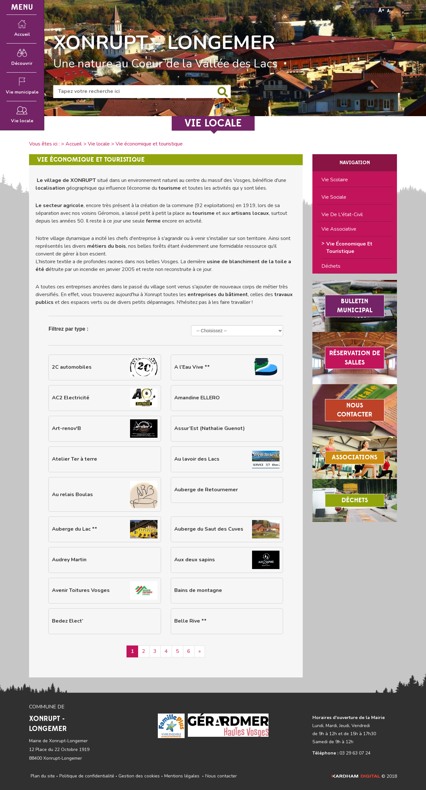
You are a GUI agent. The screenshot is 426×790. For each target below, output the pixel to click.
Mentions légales (181, 776)
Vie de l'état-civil (342, 214)
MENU (22, 7)
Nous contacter (221, 776)
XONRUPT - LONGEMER (164, 42)
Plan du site (43, 776)
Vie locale (99, 143)
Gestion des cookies (139, 776)
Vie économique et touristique (349, 247)
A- (389, 11)
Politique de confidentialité (86, 776)
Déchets (330, 266)
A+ (381, 10)
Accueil (74, 143)
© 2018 (364, 776)
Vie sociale (333, 197)
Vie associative (338, 229)
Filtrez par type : (68, 329)
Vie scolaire (334, 179)
